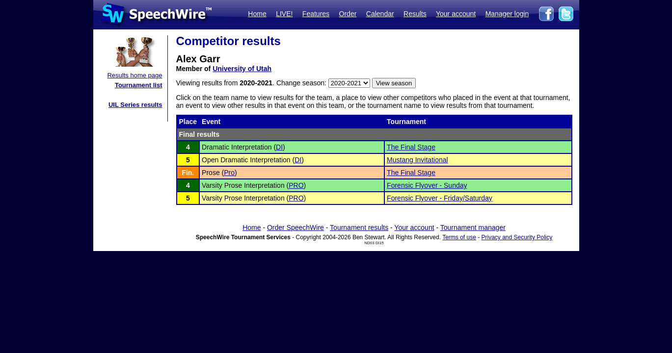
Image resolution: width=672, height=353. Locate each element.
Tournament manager (473, 227)
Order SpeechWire (295, 227)
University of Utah (242, 69)
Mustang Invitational (417, 160)
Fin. (188, 172)
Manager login (507, 14)
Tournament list (138, 85)
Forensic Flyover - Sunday (427, 185)
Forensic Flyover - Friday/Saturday (439, 198)
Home (257, 14)
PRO (296, 185)
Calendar (380, 14)
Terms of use (459, 237)
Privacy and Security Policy (517, 237)
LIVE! (284, 14)
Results (415, 14)
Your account (456, 14)
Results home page (134, 75)
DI (279, 147)
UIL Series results (135, 104)
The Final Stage (411, 147)
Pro (229, 172)
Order (348, 14)
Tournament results (359, 227)
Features (315, 14)
